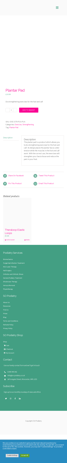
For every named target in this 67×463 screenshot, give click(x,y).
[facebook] (15, 398)
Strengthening (28, 124)
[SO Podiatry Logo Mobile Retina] (16, 2)
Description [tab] (7, 137)
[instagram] (10, 398)
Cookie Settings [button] (12, 455)
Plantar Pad (13, 127)
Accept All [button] (24, 455)
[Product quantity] (11, 110)
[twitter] (6, 398)
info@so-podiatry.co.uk (16, 375)
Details (28, 240)
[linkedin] (20, 398)
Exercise (18, 124)
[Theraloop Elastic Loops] (17, 212)
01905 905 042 (12, 372)
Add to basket (28, 110)
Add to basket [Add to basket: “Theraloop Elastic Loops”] (10, 240)
